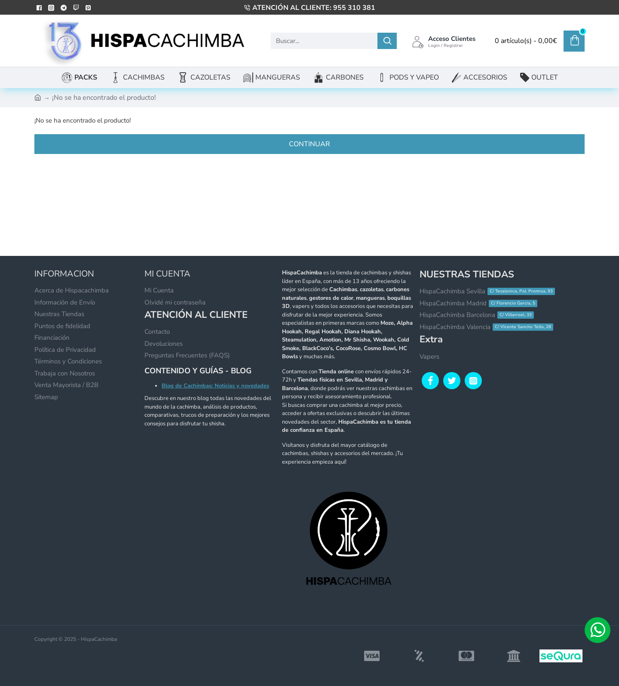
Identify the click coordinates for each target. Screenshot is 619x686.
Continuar (309, 144)
